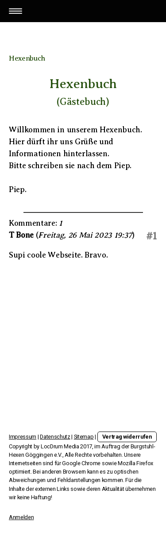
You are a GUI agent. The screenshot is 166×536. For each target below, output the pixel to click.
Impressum (22, 436)
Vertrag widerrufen (127, 436)
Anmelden (21, 517)
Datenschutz (55, 436)
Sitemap (84, 436)
